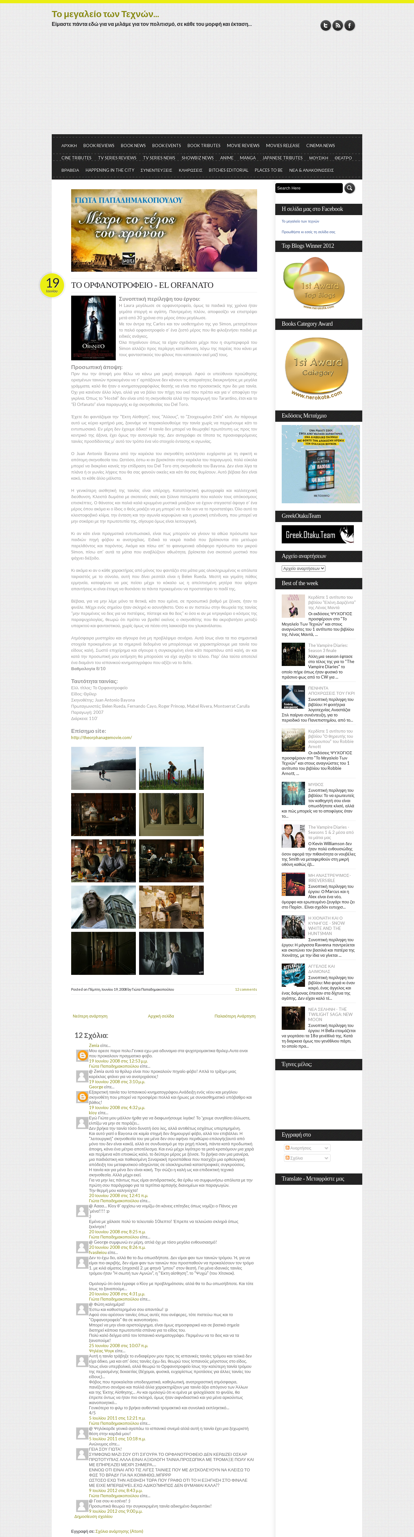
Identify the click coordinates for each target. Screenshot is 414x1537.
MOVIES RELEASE (283, 145)
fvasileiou (98, 1252)
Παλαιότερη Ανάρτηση (235, 1016)
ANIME (227, 157)
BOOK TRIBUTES (204, 145)
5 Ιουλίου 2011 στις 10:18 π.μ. (117, 1438)
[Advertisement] (207, 85)
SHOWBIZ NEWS (198, 157)
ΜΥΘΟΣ (315, 784)
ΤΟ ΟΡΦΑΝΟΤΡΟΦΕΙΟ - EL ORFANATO (142, 285)
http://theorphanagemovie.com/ (101, 737)
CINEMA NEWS (320, 145)
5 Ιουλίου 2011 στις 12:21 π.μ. (117, 1418)
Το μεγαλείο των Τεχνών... (105, 13)
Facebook (350, 25)
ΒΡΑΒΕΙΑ (70, 170)
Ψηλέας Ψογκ (101, 1350)
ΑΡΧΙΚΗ (69, 145)
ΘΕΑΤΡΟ (343, 157)
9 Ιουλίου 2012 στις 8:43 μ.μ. (116, 1490)
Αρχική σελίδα (161, 1016)
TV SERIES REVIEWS (117, 157)
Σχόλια (294, 1158)
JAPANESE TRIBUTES (282, 157)
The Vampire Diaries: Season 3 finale (328, 648)
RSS (338, 25)
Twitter (326, 25)
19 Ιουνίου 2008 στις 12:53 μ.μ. (118, 1060)
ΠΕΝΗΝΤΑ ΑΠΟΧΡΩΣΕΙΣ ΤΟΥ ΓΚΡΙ (331, 690)
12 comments (246, 989)
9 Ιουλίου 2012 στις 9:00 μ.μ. (116, 1511)
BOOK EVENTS (166, 145)
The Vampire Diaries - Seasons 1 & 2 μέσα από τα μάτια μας (331, 832)
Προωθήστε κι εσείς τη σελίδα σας (308, 232)
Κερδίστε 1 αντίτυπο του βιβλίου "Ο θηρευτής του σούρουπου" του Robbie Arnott (331, 738)
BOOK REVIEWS (98, 145)
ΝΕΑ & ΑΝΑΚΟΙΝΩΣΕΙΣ (311, 170)
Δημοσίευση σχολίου (93, 1516)
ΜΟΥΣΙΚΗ (318, 157)
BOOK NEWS (133, 145)
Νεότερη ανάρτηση (90, 1016)
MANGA (248, 157)
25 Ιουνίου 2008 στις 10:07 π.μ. (118, 1345)
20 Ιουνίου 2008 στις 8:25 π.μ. (117, 1231)
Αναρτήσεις (298, 1147)
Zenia (94, 1045)
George (96, 1086)
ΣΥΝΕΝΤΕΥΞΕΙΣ (156, 170)
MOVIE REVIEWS (243, 145)
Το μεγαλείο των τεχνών (300, 221)
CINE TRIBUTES (76, 157)
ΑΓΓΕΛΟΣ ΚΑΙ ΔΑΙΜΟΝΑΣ (321, 969)
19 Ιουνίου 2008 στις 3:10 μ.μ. (117, 1081)
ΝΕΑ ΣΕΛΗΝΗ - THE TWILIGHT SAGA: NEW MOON (330, 1014)
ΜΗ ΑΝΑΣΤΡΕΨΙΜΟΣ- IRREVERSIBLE (329, 878)
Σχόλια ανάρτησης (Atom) (119, 1531)
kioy (93, 1112)
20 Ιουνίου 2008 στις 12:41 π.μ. (118, 1195)
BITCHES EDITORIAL (228, 170)
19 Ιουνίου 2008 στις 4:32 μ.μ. (117, 1107)
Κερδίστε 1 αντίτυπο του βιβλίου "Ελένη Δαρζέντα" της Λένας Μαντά (331, 602)
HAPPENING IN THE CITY (110, 170)
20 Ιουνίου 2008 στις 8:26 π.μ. (117, 1247)
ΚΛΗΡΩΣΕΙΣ (191, 170)
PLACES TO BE (269, 170)
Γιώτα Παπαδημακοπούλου (114, 1066)
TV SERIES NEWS (159, 157)
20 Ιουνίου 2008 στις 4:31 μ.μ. (117, 1293)
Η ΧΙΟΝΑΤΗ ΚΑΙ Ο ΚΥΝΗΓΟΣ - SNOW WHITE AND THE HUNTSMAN (326, 925)
